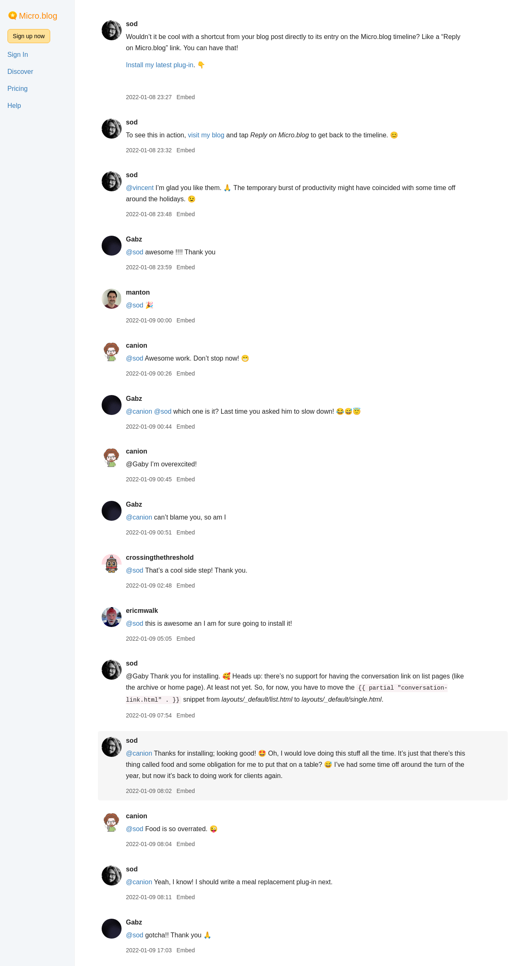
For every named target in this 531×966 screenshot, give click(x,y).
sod (131, 23)
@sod (134, 252)
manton (138, 292)
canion (136, 345)
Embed (185, 97)
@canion (139, 411)
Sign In (17, 54)
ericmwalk (142, 610)
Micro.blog (38, 15)
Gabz (134, 239)
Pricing (17, 88)
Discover (20, 71)
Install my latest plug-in (159, 64)
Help (14, 105)
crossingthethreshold (160, 557)
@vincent (139, 187)
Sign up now (29, 36)
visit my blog (206, 135)
